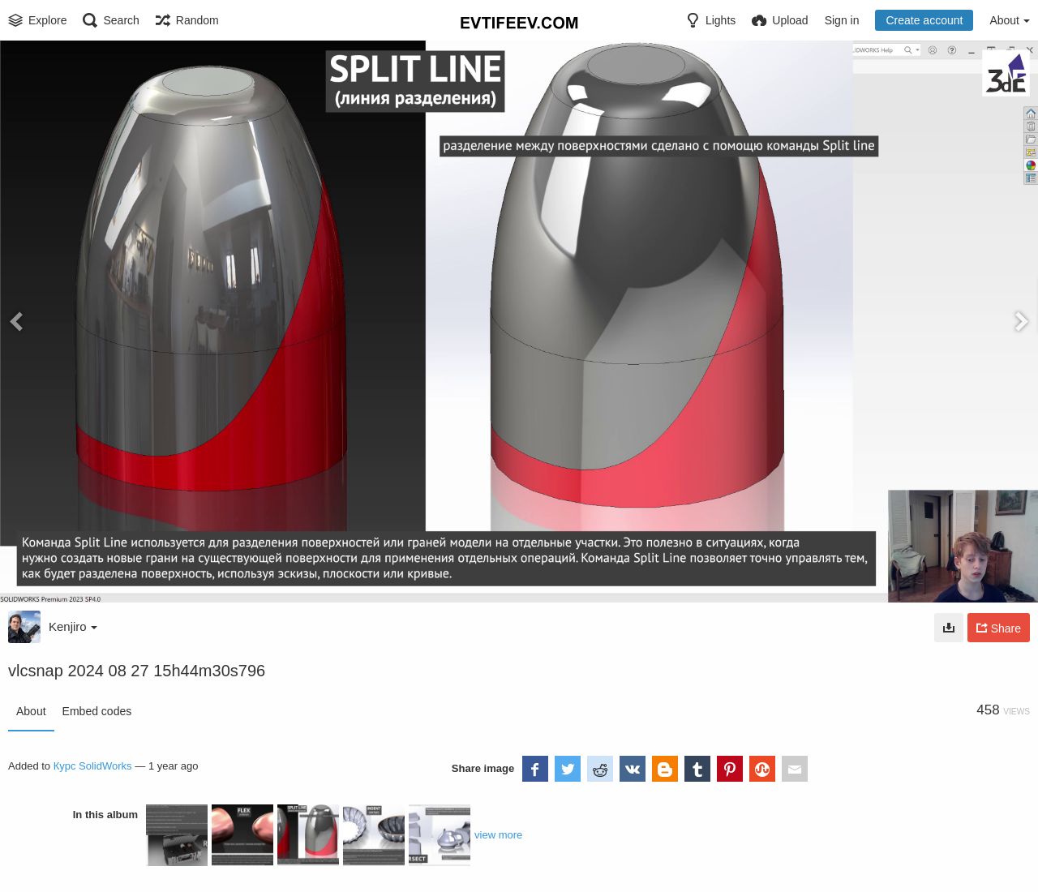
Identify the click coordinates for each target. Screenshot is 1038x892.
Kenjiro (73, 626)
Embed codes (97, 711)
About (31, 711)
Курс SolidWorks (93, 766)
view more (498, 835)
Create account (924, 20)
